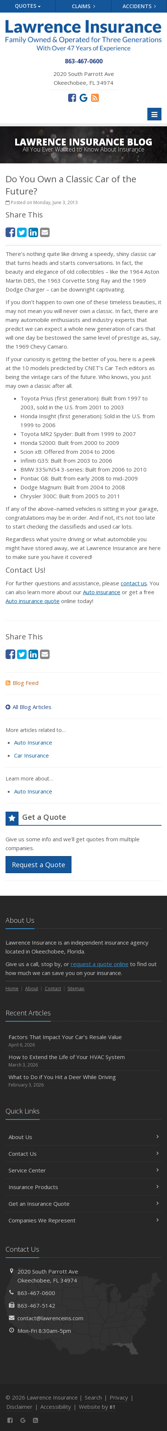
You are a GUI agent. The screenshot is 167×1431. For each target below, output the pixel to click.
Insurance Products (83, 1187)
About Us (83, 1137)
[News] (95, 97)
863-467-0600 (36, 1293)
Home (12, 988)
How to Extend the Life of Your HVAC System (83, 1060)
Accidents (139, 6)
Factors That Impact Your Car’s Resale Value (83, 1040)
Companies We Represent (83, 1220)
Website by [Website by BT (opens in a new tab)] (97, 1406)
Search (93, 1397)
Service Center (83, 1170)
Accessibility (55, 1406)
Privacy (119, 1397)
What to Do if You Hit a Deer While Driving (83, 1080)
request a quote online (99, 964)
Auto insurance (101, 592)
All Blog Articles (28, 706)
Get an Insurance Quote (83, 1203)
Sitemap (75, 988)
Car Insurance (31, 755)
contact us (134, 583)
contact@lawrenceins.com (50, 1318)
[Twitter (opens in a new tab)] (22, 232)
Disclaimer (19, 1406)
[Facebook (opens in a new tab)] (72, 97)
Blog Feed (22, 682)
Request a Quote (38, 864)
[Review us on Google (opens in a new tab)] (83, 97)
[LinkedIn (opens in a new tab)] (33, 232)
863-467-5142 (36, 1305)
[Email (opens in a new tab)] (45, 232)
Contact (53, 988)
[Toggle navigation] (154, 114)
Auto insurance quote (33, 601)
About (31, 988)
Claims (83, 6)
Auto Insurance (33, 742)
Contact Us (83, 1153)
